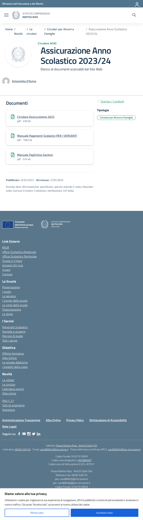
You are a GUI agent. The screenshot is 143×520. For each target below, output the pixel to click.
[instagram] (29, 434)
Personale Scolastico (15, 327)
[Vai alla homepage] (16, 15)
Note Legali (9, 426)
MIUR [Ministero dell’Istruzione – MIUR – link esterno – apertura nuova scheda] (5, 247)
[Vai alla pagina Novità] (18, 33)
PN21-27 (8, 401)
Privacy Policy (75, 420)
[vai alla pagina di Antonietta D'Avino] (24, 81)
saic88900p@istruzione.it (54, 449)
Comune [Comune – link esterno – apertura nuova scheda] (7, 274)
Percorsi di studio (12, 336)
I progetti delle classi (15, 367)
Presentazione (11, 287)
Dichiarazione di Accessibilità (108, 420)
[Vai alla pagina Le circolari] (32, 31)
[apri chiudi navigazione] (6, 15)
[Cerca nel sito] (134, 15)
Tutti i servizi (9, 340)
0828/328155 (23, 449)
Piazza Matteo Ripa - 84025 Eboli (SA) (76, 445)
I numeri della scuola (15, 300)
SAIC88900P (84, 460)
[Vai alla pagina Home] (9, 29)
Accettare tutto (104, 513)
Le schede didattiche (15, 362)
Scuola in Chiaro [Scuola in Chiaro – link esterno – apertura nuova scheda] (12, 261)
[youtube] (24, 434)
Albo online (9, 393)
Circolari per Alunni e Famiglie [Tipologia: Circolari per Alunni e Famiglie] (116, 117)
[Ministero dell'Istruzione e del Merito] (22, 4)
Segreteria (8, 409)
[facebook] (19, 434)
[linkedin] (38, 434)
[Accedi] (137, 4)
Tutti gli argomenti (13, 405)
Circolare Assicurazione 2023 (35, 117)
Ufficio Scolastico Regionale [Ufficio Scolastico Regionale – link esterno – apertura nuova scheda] (19, 252)
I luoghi (6, 291)
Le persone (9, 296)
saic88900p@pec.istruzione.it (124, 449)
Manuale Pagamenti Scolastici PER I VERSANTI (47, 135)
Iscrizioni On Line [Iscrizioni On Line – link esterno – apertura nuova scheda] (12, 265)
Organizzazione (11, 309)
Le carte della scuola (15, 305)
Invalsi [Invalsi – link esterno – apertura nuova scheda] (6, 270)
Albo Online (9, 358)
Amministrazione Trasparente (21, 420)
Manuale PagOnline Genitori (35, 155)
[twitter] (33, 434)
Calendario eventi (13, 389)
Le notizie (8, 380)
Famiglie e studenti (14, 331)
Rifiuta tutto (37, 513)
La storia (7, 314)
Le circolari (8, 384)
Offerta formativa (13, 353)
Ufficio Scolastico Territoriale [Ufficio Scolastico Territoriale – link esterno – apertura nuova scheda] (19, 256)
